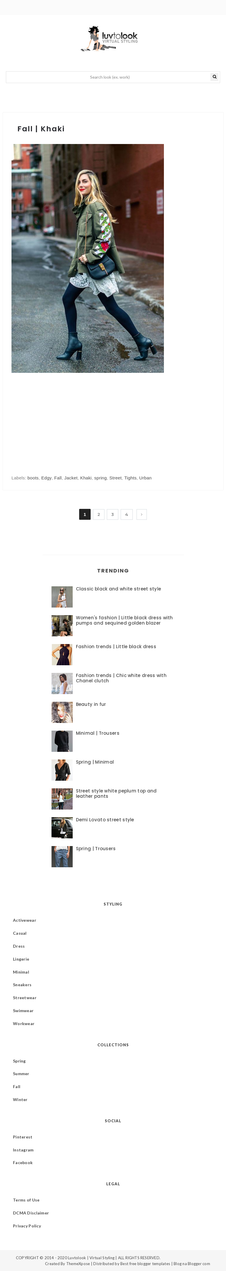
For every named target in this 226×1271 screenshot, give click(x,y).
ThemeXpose (78, 1263)
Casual (20, 933)
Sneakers (22, 984)
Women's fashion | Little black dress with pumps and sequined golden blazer (124, 620)
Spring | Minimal (95, 762)
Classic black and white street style (118, 589)
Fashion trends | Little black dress (116, 646)
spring (100, 477)
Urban (145, 477)
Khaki (86, 477)
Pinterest (23, 1136)
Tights (130, 477)
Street (115, 477)
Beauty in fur (91, 704)
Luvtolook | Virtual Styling (91, 1257)
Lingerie (21, 958)
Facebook (23, 1162)
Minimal (21, 971)
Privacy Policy (27, 1225)
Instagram (23, 1149)
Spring (19, 1060)
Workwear (23, 1023)
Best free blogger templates (145, 1263)
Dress (19, 946)
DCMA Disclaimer (31, 1212)
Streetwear (24, 997)
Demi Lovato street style (105, 820)
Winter (20, 1099)
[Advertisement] (60, 418)
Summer (21, 1073)
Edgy (46, 477)
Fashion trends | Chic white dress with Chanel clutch (121, 678)
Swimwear (23, 1010)
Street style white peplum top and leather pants (116, 793)
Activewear (24, 920)
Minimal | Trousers (97, 733)
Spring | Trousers (96, 848)
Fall (58, 477)
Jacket (70, 477)
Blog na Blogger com (192, 1263)
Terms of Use (26, 1199)
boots (33, 477)
